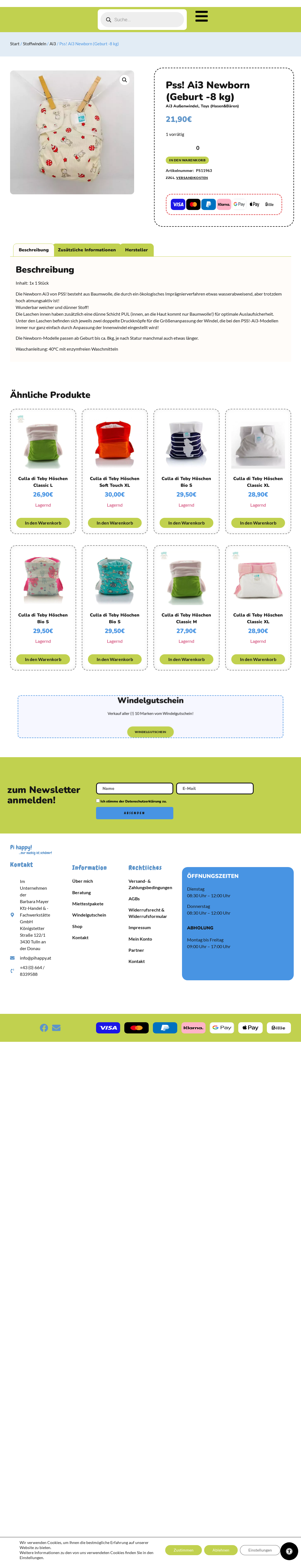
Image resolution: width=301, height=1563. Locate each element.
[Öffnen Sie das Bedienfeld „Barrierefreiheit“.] (289, 1551)
